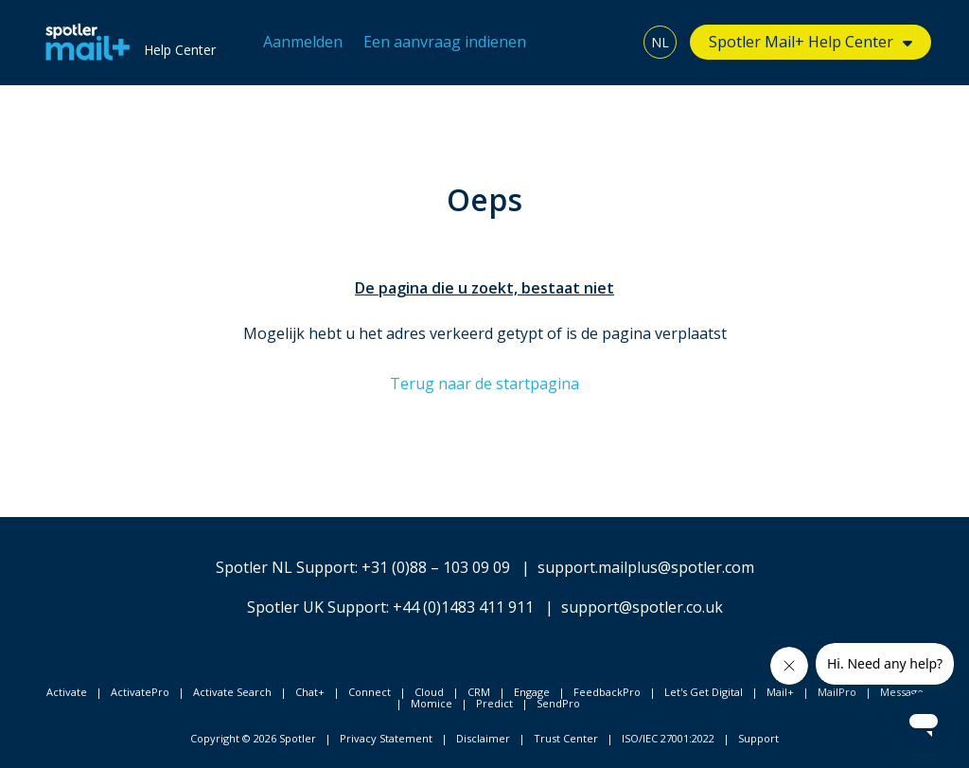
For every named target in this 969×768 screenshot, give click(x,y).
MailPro (837, 692)
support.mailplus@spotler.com (645, 567)
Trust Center (566, 738)
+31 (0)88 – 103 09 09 (435, 567)
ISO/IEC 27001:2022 (668, 738)
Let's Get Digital (703, 692)
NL (660, 42)
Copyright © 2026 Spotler (253, 738)
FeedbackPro (607, 692)
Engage (532, 692)
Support (758, 738)
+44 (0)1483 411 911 (463, 607)
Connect (369, 692)
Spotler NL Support (285, 567)
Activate (66, 692)
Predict (494, 703)
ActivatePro (140, 692)
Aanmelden (303, 41)
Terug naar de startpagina (484, 383)
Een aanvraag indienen (444, 41)
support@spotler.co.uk (642, 607)
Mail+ (780, 692)
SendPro (558, 703)
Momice (431, 703)
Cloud (429, 692)
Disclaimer (483, 738)
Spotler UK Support (316, 607)
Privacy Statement (386, 738)
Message (902, 692)
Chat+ (310, 692)
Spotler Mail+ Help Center (801, 41)
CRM (478, 692)
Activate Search (232, 692)
